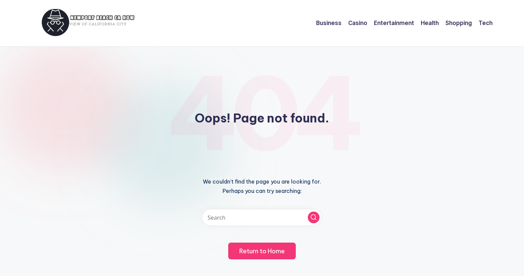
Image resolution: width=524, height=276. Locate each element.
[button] (313, 217)
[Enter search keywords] (262, 217)
